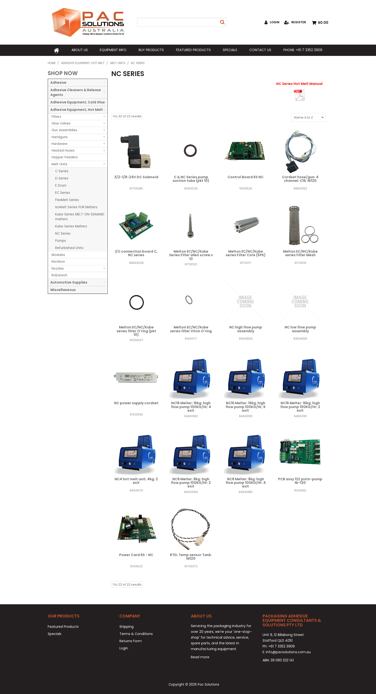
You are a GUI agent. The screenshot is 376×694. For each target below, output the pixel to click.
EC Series (62, 192)
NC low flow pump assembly (300, 328)
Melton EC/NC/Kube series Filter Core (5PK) (246, 252)
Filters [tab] (56, 116)
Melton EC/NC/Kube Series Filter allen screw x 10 (191, 254)
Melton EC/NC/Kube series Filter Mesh (300, 252)
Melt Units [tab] (59, 163)
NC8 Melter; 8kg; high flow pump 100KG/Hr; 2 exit (191, 482)
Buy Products (151, 49)
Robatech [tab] (59, 274)
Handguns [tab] (60, 136)
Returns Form (130, 640)
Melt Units (117, 62)
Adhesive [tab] (58, 81)
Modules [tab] (58, 254)
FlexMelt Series (67, 199)
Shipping (126, 625)
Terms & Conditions (136, 633)
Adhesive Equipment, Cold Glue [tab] (77, 101)
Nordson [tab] (58, 261)
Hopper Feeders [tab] (65, 156)
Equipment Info (113, 49)
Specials (230, 49)
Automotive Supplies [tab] (68, 281)
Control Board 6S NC (246, 176)
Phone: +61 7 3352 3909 (302, 49)
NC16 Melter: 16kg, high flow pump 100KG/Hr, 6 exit (245, 406)
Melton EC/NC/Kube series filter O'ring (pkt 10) (136, 330)
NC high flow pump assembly (245, 328)
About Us (79, 49)
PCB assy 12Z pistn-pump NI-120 (300, 480)
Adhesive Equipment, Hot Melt (83, 62)
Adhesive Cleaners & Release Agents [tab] (75, 91)
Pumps (60, 240)
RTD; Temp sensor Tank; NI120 (191, 556)
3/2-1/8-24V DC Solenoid (136, 176)
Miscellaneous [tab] (63, 289)
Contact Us (260, 49)
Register (298, 22)
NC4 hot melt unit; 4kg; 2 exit (136, 480)
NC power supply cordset (136, 402)
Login (274, 22)
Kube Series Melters (71, 225)
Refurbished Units (69, 247)
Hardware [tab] (59, 143)
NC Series (62, 233)
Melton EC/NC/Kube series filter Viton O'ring (191, 328)
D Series (61, 177)
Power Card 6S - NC (136, 554)
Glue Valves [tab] (61, 122)
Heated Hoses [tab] (63, 150)
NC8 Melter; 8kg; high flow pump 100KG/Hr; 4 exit (246, 482)
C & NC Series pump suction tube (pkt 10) (191, 178)
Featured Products (193, 49)
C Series (61, 170)
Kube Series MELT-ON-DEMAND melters (79, 216)
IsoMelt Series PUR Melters (76, 206)
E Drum (60, 185)
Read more (200, 656)
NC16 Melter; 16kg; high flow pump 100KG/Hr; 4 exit (191, 406)
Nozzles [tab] (58, 267)
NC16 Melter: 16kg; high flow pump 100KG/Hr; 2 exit (300, 406)
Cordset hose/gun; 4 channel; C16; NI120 (300, 178)
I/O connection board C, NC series (136, 252)
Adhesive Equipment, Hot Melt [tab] (76, 109)
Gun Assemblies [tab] (64, 129)
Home (56, 50)
